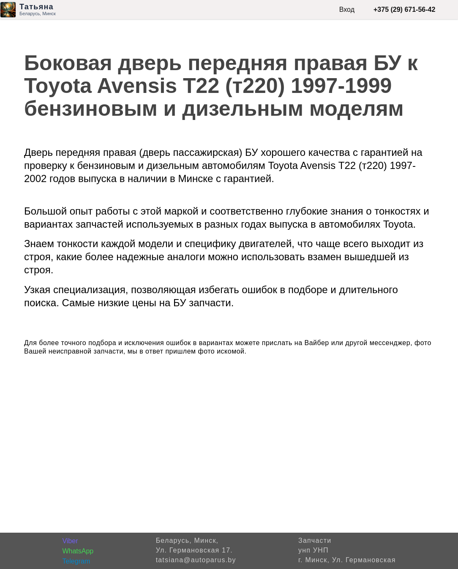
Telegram (76, 561)
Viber (70, 540)
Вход (346, 9)
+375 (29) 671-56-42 (404, 9)
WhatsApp (77, 551)
